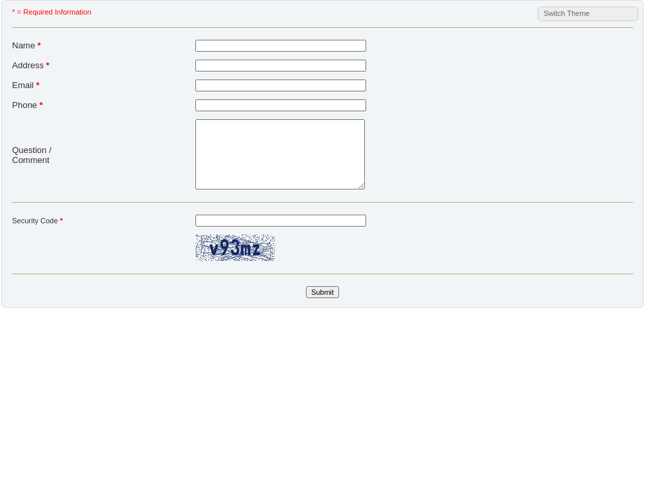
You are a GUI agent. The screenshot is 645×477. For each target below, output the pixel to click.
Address (30, 65)
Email (25, 85)
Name (26, 45)
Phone (27, 105)
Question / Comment (31, 155)
